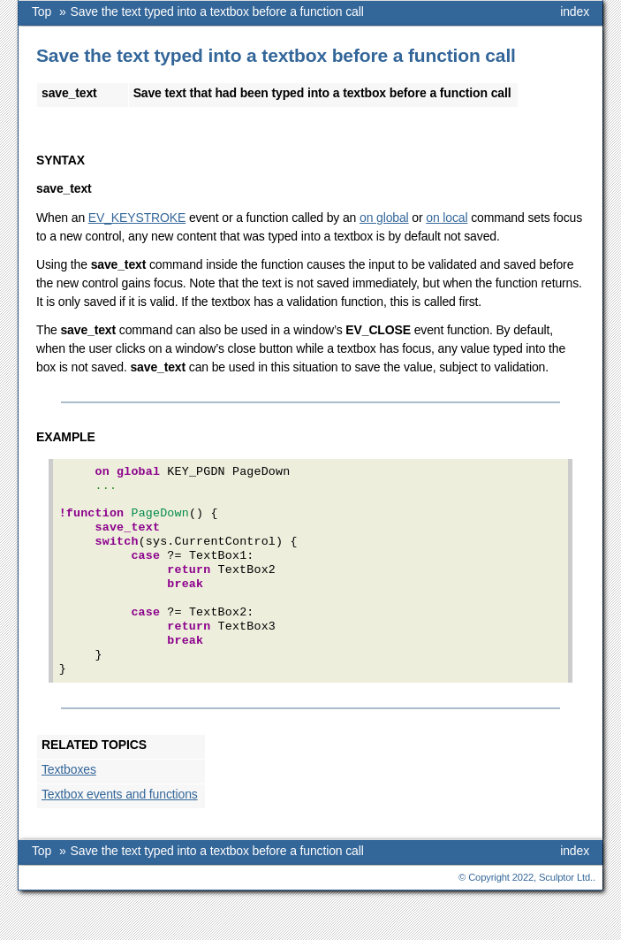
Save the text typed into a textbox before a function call (217, 11)
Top (41, 11)
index (574, 11)
